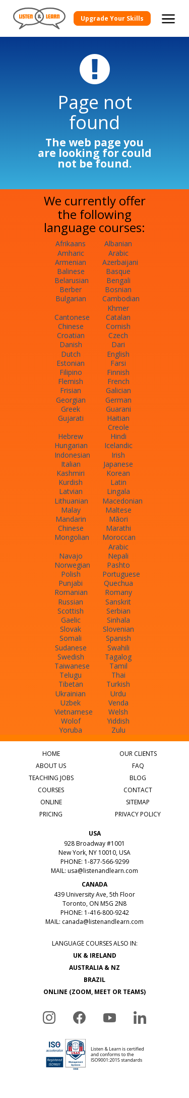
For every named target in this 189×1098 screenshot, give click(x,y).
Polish (71, 574)
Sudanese (71, 647)
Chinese (71, 326)
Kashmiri (70, 473)
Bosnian (118, 289)
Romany (118, 592)
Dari (118, 344)
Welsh (118, 712)
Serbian (118, 611)
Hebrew (70, 436)
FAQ (138, 765)
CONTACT (137, 790)
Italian (71, 464)
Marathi (118, 528)
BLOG (138, 778)
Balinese (71, 271)
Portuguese (121, 574)
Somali (70, 638)
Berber (70, 289)
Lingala (118, 491)
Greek (70, 409)
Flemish (70, 381)
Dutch (71, 354)
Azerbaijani (120, 262)
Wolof (71, 721)
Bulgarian (70, 298)
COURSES (51, 790)
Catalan (118, 317)
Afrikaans (70, 243)
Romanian (71, 592)
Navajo (71, 556)
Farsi (118, 363)
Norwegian (72, 565)
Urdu (118, 693)
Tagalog (118, 657)
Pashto (118, 565)
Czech (118, 335)
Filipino (70, 372)
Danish (70, 344)
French (118, 381)
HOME (51, 753)
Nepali (118, 556)
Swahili (118, 647)
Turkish (118, 684)
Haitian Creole (118, 422)
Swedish (70, 657)
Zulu (118, 730)
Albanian (118, 243)
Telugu (70, 675)
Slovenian (118, 629)
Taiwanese (72, 666)
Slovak (70, 629)
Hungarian (71, 445)
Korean (118, 473)
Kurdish (70, 482)
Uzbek (70, 702)
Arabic (118, 253)
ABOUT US (51, 765)
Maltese (118, 510)
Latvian (71, 491)
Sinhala (118, 620)
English (118, 354)
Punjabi (70, 583)
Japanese (118, 464)
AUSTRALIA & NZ (94, 967)
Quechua (118, 583)
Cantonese (72, 317)
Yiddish (118, 721)
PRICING (50, 814)
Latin (118, 482)
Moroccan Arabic (119, 541)
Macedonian (122, 501)
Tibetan (70, 684)
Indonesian (72, 455)
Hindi (118, 436)
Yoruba (70, 730)
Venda (118, 702)
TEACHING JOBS (51, 778)
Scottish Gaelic (70, 615)
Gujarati (71, 418)
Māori (118, 519)
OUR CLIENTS (138, 753)
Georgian (71, 400)
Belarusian (71, 280)
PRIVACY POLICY (138, 814)
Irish (118, 455)
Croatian (71, 335)
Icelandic (118, 445)
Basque (118, 271)
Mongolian (71, 537)
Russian (70, 602)
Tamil (118, 666)
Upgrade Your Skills (112, 18)
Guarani (118, 409)
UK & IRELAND (94, 955)
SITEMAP (138, 802)
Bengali (118, 280)
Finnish (118, 372)
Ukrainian (70, 693)
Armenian (70, 262)
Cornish (118, 326)
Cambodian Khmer (121, 303)
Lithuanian (71, 501)
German (118, 400)
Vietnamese (73, 712)
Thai (118, 675)
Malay (71, 510)
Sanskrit (118, 602)
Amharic (70, 253)
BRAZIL (94, 979)
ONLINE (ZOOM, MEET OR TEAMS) (94, 991)
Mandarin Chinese (70, 523)
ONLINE (51, 802)
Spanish (118, 638)
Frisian (70, 390)
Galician (118, 390)
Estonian (70, 363)
